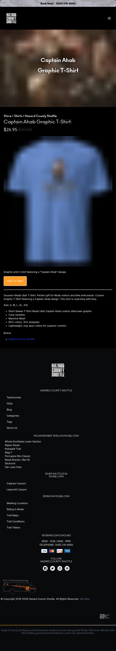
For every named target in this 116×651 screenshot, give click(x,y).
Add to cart (15, 281)
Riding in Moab (15, 509)
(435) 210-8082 (65, 3)
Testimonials (14, 397)
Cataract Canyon (16, 483)
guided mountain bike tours (50, 633)
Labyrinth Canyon (17, 489)
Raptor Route (12, 445)
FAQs (10, 403)
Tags (9, 421)
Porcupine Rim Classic (17, 456)
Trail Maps (13, 515)
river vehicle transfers (82, 633)
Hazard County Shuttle (21, 339)
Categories (13, 415)
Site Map (85, 598)
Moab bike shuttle (46, 630)
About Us (12, 427)
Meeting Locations (17, 503)
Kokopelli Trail (13, 448)
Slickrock (10, 463)
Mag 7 (8, 452)
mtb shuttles (27, 633)
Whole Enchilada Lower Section (23, 441)
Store (8, 116)
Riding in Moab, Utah (56, 496)
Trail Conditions (16, 521)
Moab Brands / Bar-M (17, 459)
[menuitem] (109, 18)
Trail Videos (13, 527)
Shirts (18, 116)
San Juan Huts (13, 467)
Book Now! (47, 3)
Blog (9, 409)
